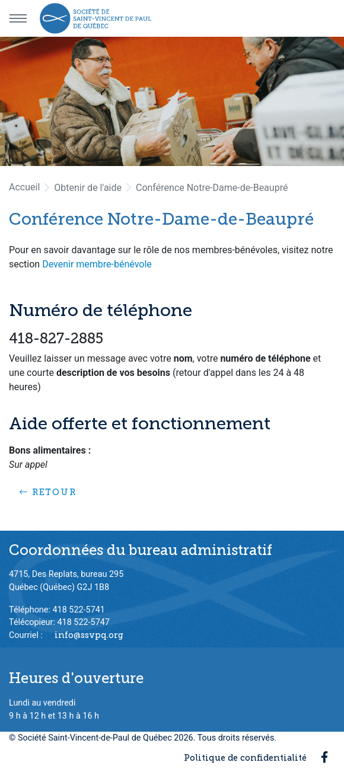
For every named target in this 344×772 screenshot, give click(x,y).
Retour (48, 492)
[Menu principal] (18, 18)
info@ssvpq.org (89, 635)
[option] (172, 101)
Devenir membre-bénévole (97, 264)
